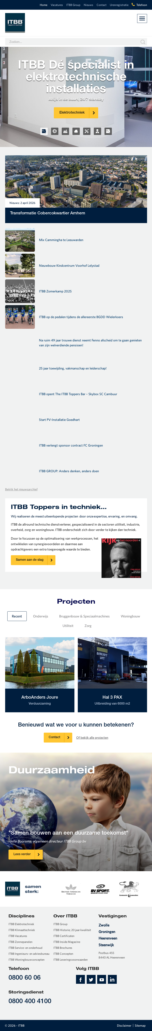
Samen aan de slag (35, 560)
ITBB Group (73, 5)
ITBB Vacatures (18, 936)
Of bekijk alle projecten (92, 737)
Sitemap (140, 1025)
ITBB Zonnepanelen (20, 941)
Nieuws (88, 5)
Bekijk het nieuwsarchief (21, 489)
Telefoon (141, 5)
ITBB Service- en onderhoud (25, 947)
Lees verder (28, 854)
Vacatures (57, 5)
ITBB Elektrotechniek (21, 924)
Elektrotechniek (78, 112)
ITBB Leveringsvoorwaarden (70, 959)
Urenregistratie (119, 5)
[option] (70, 889)
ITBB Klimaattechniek (22, 930)
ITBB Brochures (62, 947)
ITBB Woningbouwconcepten (27, 959)
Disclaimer (124, 1025)
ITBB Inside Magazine (66, 941)
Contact (101, 5)
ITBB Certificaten (63, 936)
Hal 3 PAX (112, 701)
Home (43, 5)
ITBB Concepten (63, 953)
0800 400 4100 (30, 1001)
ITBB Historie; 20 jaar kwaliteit (72, 930)
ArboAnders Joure (40, 701)
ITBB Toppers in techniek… (59, 506)
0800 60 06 (25, 978)
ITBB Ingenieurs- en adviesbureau (29, 953)
